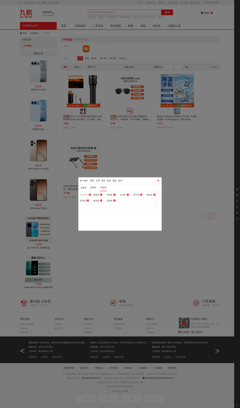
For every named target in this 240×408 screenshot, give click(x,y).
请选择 (103, 187)
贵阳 (103, 180)
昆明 (92, 180)
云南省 (83, 187)
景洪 (120, 180)
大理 (98, 180)
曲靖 (109, 180)
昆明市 (93, 187)
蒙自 (115, 180)
